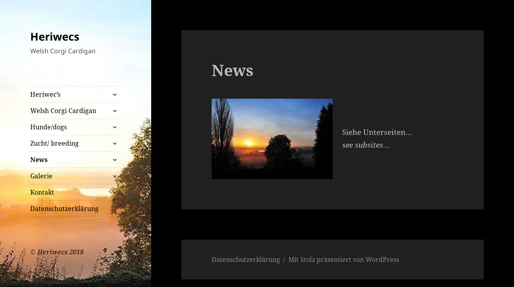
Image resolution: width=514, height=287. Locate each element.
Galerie (41, 176)
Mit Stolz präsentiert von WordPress (343, 259)
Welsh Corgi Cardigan (63, 110)
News (39, 159)
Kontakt (42, 192)
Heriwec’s (45, 94)
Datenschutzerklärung (64, 208)
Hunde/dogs (48, 127)
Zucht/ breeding (54, 143)
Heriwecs (54, 36)
